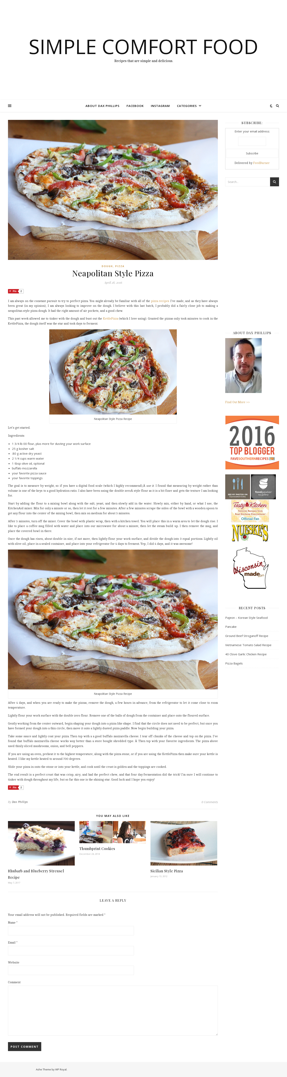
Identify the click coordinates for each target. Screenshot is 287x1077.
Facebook (135, 106)
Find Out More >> (243, 371)
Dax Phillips (20, 802)
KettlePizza (110, 318)
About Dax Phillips (102, 106)
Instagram (160, 106)
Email (13, 942)
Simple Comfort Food (143, 46)
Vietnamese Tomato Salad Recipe (248, 645)
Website (13, 962)
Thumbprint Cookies (97, 848)
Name (13, 922)
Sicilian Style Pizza (166, 871)
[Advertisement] (252, 254)
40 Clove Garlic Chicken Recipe (246, 654)
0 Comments (209, 802)
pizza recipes (160, 301)
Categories (187, 106)
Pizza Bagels (234, 663)
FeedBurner (261, 163)
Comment (14, 982)
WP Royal (61, 1069)
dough (107, 266)
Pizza (119, 266)
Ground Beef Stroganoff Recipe (246, 636)
